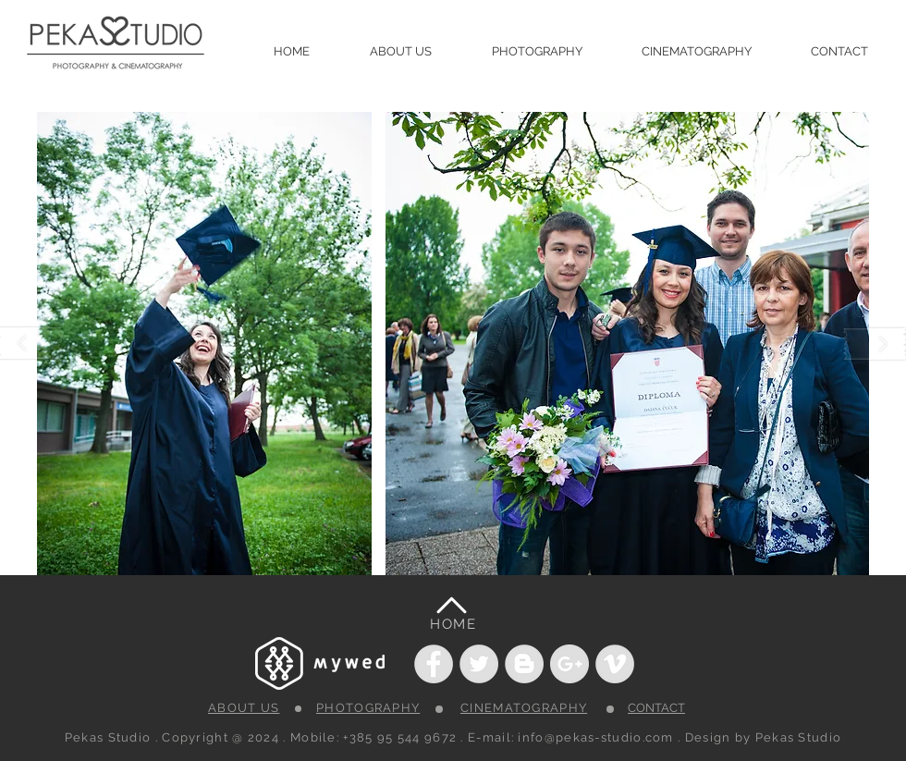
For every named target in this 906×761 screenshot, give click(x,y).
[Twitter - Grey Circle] (478, 663)
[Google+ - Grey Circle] (569, 663)
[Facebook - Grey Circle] (433, 663)
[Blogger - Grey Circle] (524, 663)
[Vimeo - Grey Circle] (614, 663)
